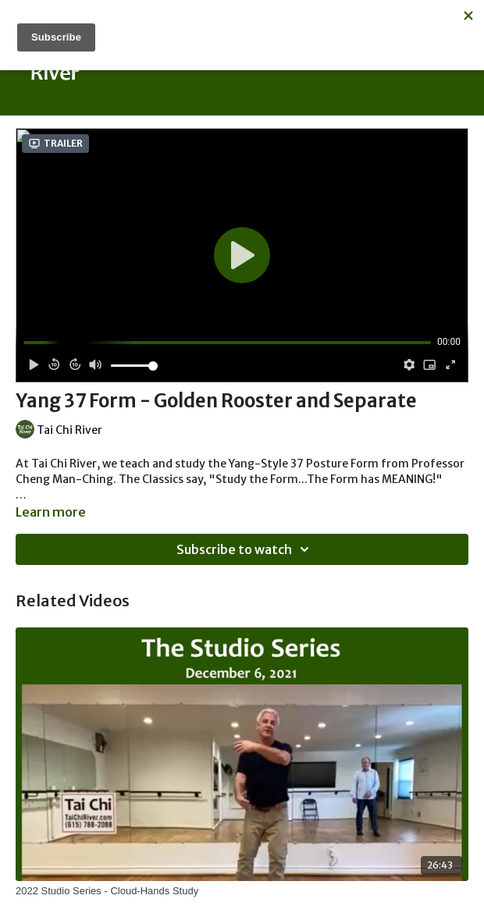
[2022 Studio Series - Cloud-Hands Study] (242, 891)
